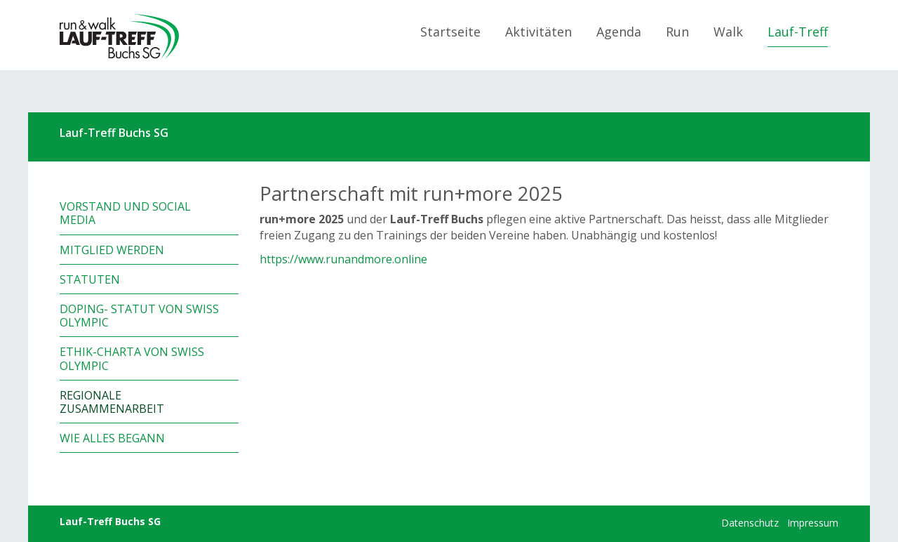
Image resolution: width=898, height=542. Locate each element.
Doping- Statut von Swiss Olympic (139, 315)
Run (677, 31)
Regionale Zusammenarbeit (112, 402)
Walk (728, 31)
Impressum (812, 522)
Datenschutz (750, 522)
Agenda (618, 31)
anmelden (701, 524)
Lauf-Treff (798, 31)
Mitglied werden (112, 250)
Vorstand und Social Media (125, 213)
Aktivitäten (538, 31)
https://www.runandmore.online (343, 259)
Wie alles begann (112, 438)
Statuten (90, 279)
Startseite (450, 31)
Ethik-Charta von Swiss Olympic (132, 358)
